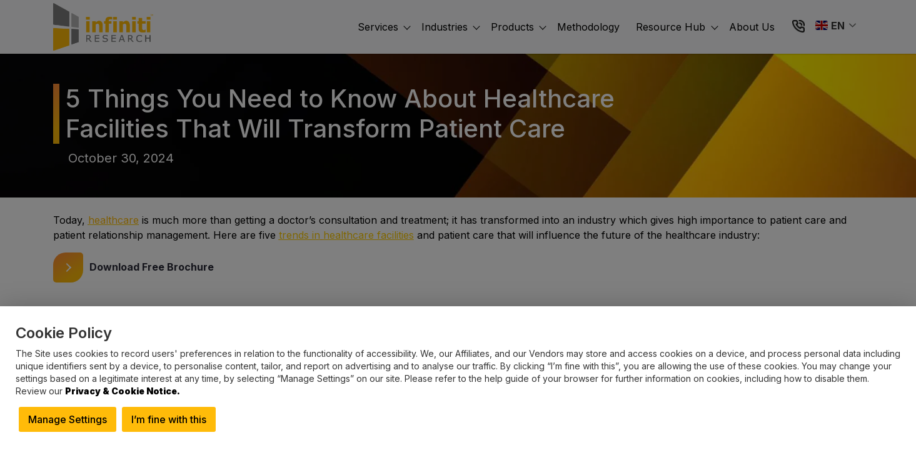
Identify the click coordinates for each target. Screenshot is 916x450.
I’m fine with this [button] (168, 419)
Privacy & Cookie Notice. (122, 391)
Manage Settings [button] (67, 419)
